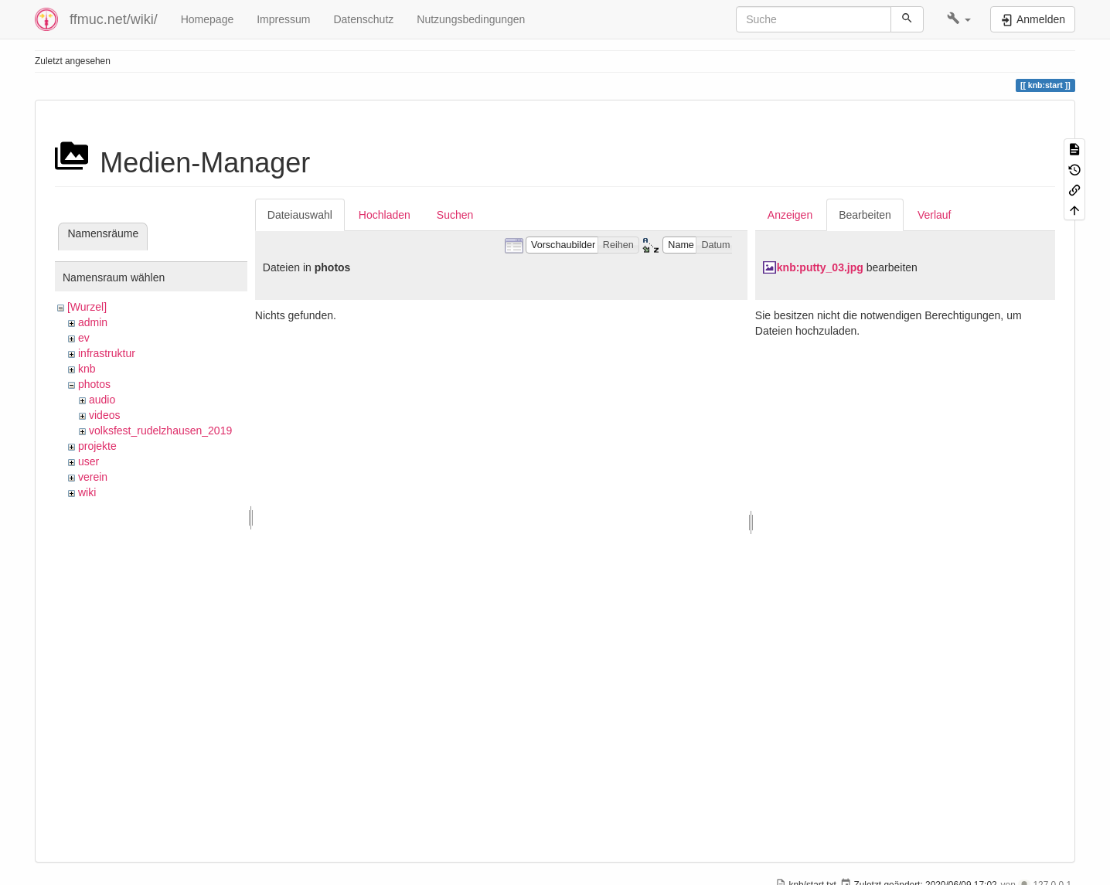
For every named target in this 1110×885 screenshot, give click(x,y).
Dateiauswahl (299, 215)
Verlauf (935, 215)
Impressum (283, 19)
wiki (87, 492)
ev (84, 338)
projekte (97, 446)
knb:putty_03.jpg (820, 267)
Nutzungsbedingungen (471, 19)
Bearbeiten (865, 215)
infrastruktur (106, 353)
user (88, 461)
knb (87, 369)
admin (92, 322)
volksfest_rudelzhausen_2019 (160, 430)
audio (102, 399)
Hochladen (384, 215)
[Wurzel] (87, 307)
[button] (958, 19)
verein (92, 477)
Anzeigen (790, 215)
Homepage (207, 19)
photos (94, 384)
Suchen (455, 215)
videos (104, 415)
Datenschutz (363, 19)
